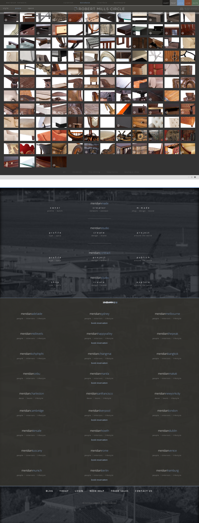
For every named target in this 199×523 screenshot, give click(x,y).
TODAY (64, 490)
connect (104, 211)
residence (77, 172)
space (31, 8)
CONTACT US (143, 490)
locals (29, 398)
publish (143, 257)
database (85, 3)
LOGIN (79, 490)
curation (69, 3)
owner (55, 207)
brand (151, 211)
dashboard (120, 3)
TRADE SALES (120, 490)
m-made (143, 207)
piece (18, 8)
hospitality (112, 172)
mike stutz (192, 8)
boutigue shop (132, 172)
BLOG (49, 490)
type (51, 236)
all (64, 172)
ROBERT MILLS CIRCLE (102, 9)
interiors (30, 318)
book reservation (99, 323)
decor (21, 398)
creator (99, 207)
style (6, 8)
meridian (99, 228)
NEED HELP (97, 490)
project (143, 232)
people (20, 318)
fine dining (94, 172)
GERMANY (108, 302)
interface (102, 3)
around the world (143, 236)
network (94, 211)
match (60, 211)
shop (134, 211)
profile (50, 211)
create (99, 232)
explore (143, 282)
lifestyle (41, 318)
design (142, 211)
